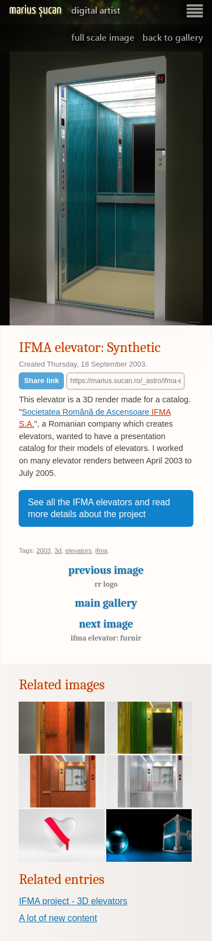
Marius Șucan (64, 10)
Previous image (106, 579)
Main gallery (106, 603)
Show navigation (194, 11)
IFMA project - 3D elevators (73, 901)
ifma (102, 550)
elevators (78, 550)
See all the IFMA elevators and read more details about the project (99, 508)
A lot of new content (58, 918)
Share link (41, 380)
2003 (43, 550)
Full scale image (103, 37)
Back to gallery (172, 37)
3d (58, 550)
